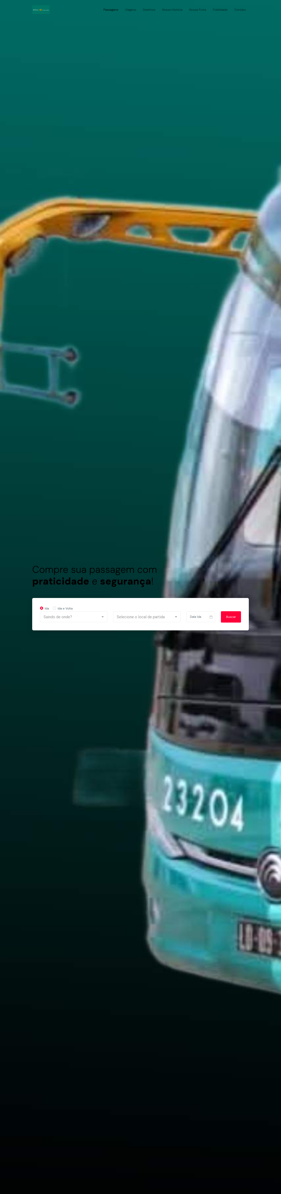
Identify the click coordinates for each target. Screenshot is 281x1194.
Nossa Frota (197, 10)
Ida (47, 608)
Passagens (110, 10)
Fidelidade (220, 10)
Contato (240, 10)
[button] (73, 617)
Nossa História (172, 10)
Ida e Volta (65, 608)
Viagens (130, 10)
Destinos (149, 10)
